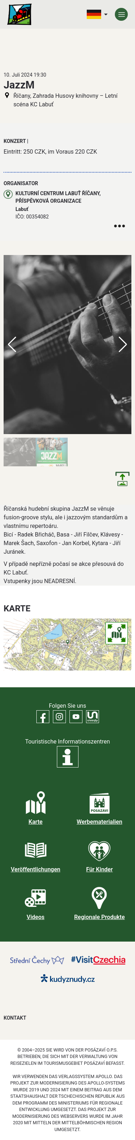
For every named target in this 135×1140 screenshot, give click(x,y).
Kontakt (15, 1018)
